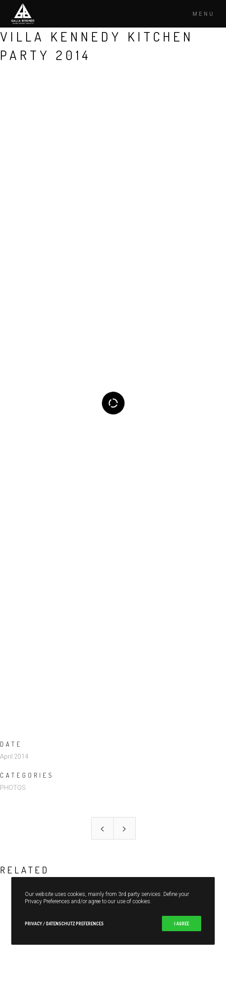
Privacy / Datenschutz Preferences (64, 923)
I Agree (181, 923)
